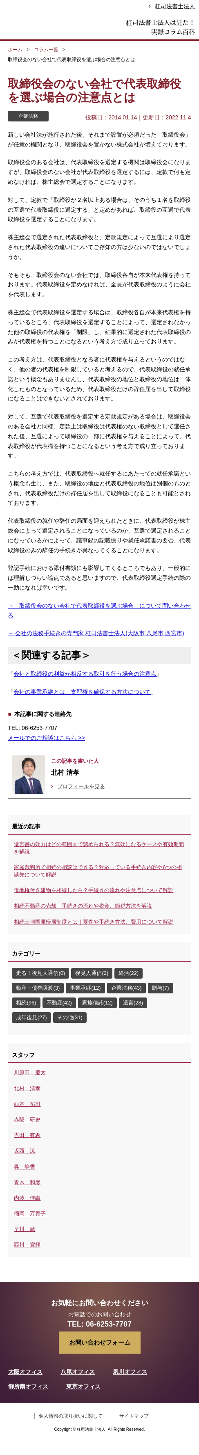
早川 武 (24, 1229)
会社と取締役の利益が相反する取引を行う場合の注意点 (85, 673)
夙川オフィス (130, 1371)
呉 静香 (24, 1167)
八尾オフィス (77, 1371)
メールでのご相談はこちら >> (46, 737)
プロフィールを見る (81, 786)
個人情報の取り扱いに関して (71, 1416)
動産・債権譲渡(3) (38, 988)
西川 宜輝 (27, 1245)
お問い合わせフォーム (99, 1342)
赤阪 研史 (27, 1119)
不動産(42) (59, 1003)
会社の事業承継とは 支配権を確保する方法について (82, 692)
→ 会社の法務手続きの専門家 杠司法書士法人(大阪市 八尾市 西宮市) (96, 633)
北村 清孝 (27, 1088)
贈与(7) (160, 988)
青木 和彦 (27, 1182)
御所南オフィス (28, 1386)
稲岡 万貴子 (30, 1213)
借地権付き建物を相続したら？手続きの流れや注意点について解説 (93, 890)
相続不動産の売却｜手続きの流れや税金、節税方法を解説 (83, 906)
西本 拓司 (27, 1104)
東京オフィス (83, 1386)
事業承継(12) (85, 988)
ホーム (15, 50)
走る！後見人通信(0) (40, 973)
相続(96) (26, 1003)
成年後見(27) (31, 1017)
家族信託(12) (97, 1003)
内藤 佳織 (27, 1198)
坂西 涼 (24, 1151)
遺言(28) (133, 1003)
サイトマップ (134, 1416)
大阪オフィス (25, 1371)
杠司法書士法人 (175, 6)
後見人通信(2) (91, 973)
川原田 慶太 (30, 1072)
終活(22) (129, 973)
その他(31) (70, 1017)
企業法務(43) (126, 988)
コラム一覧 (46, 50)
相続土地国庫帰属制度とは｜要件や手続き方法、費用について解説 (93, 922)
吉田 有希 (27, 1135)
